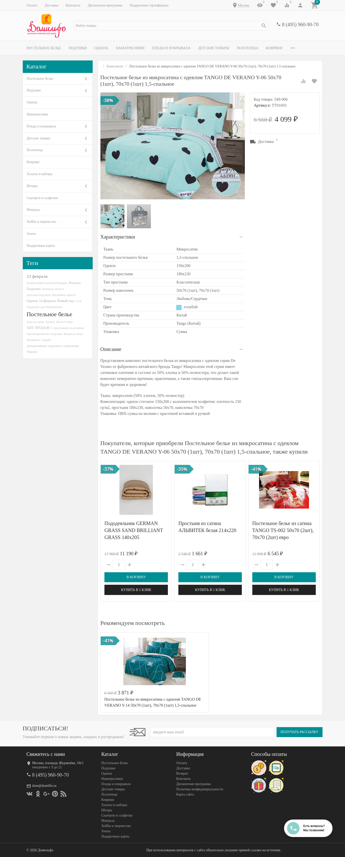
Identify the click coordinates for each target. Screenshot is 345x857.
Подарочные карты (41, 246)
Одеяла (101, 48)
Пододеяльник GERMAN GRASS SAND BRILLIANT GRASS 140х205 (133, 530)
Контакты (73, 5)
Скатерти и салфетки (42, 198)
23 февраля (37, 276)
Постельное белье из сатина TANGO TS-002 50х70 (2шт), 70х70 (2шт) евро (283, 530)
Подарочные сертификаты (149, 5)
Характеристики (117, 237)
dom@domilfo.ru (44, 786)
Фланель (75, 283)
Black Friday (64, 322)
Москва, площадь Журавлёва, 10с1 (58, 763)
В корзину (136, 577)
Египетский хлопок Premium (47, 283)
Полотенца (247, 48)
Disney (50, 322)
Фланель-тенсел (53, 289)
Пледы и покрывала (171, 48)
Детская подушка (38, 295)
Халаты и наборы (40, 174)
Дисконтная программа (105, 5)
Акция (46, 340)
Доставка (51, 5)
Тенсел (32, 352)
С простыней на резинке (67, 328)
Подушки (77, 48)
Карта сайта (185, 794)
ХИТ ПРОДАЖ (38, 328)
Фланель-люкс (73, 334)
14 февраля (47, 301)
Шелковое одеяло (64, 295)
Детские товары (213, 48)
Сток (78, 301)
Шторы (32, 186)
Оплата (31, 5)
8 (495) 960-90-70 (300, 24)
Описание (110, 349)
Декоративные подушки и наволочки (53, 346)
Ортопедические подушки (45, 334)
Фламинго (33, 340)
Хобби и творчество (41, 222)
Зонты (31, 234)
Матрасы (33, 210)
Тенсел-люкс (35, 322)
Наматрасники (130, 48)
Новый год (65, 301)
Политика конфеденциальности (199, 789)
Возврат (182, 773)
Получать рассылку (300, 732)
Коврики (274, 48)
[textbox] (171, 26)
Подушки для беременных (45, 307)
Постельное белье (43, 48)
